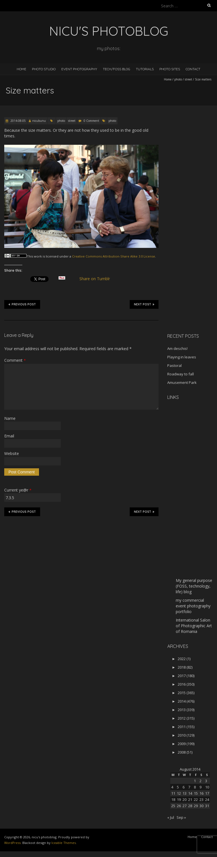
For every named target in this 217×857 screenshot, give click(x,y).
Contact (193, 69)
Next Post (144, 304)
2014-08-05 (18, 121)
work (38, 256)
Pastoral (174, 365)
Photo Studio (44, 69)
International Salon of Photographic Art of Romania (194, 625)
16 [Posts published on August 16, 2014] (201, 793)
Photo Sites (169, 69)
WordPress (12, 843)
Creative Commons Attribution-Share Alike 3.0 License (113, 256)
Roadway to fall (180, 374)
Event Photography (79, 69)
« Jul (170, 817)
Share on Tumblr (97, 278)
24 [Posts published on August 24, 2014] (207, 799)
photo (178, 79)
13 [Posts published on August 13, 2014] (184, 793)
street (188, 79)
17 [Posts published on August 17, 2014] (207, 793)
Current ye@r (17, 490)
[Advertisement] (192, 239)
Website (11, 453)
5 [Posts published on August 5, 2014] (178, 787)
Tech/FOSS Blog (116, 69)
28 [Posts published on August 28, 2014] (190, 805)
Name (10, 418)
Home (21, 69)
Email (9, 436)
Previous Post (22, 304)
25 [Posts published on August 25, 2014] (173, 805)
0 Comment (91, 121)
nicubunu (39, 121)
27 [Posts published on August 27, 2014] (184, 805)
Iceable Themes (63, 843)
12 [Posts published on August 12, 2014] (179, 793)
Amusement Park (182, 382)
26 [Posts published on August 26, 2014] (179, 805)
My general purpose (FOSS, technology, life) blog (194, 586)
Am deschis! (177, 348)
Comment (15, 360)
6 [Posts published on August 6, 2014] (184, 787)
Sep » (181, 817)
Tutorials (145, 69)
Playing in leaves (181, 357)
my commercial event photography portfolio (193, 605)
